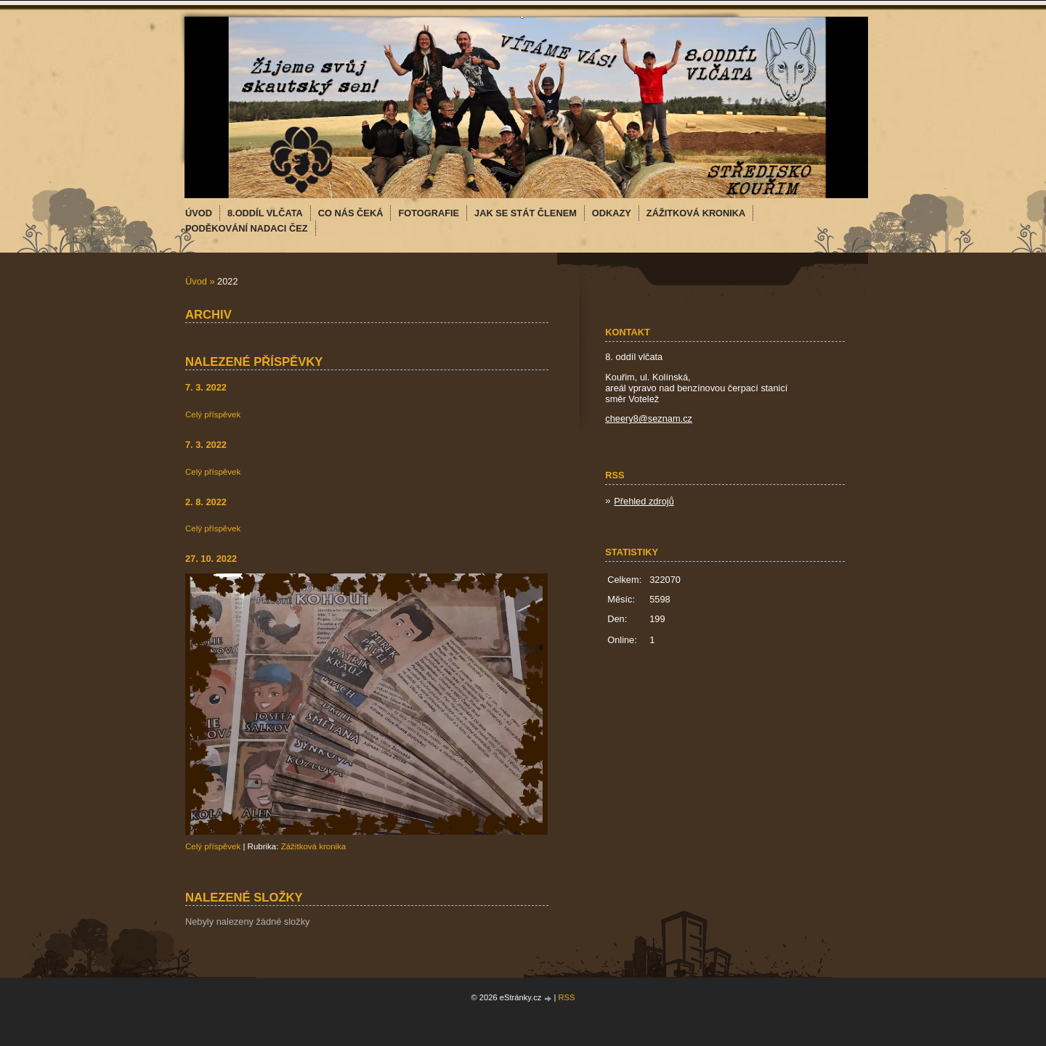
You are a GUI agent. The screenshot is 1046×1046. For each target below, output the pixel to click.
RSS (567, 997)
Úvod (196, 281)
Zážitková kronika (313, 846)
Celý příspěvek (212, 414)
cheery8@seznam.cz (648, 418)
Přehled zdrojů (644, 501)
